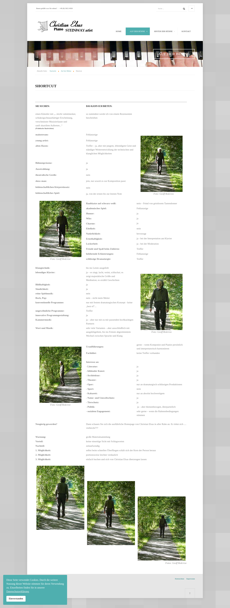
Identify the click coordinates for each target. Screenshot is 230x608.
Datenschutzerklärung (17, 591)
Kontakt (186, 31)
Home (118, 31)
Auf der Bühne (137, 31)
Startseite (53, 71)
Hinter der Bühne (163, 31)
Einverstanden (16, 598)
